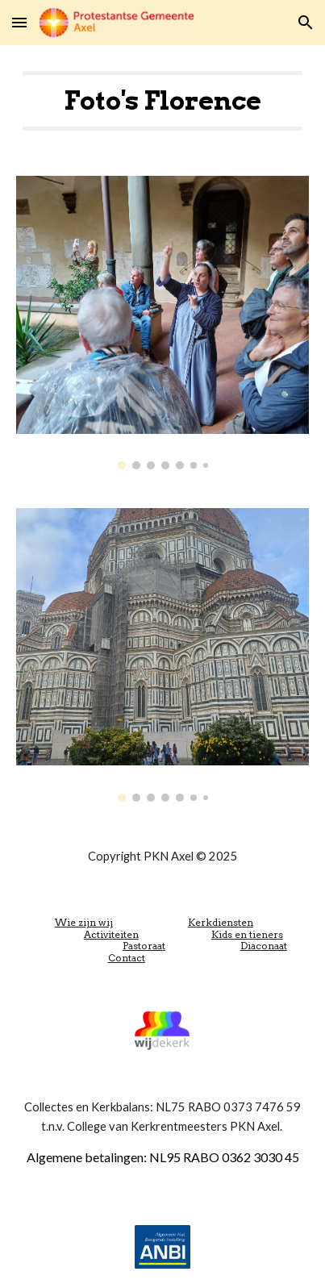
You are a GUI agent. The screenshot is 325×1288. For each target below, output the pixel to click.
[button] (19, 22)
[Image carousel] (163, 322)
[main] (163, 101)
